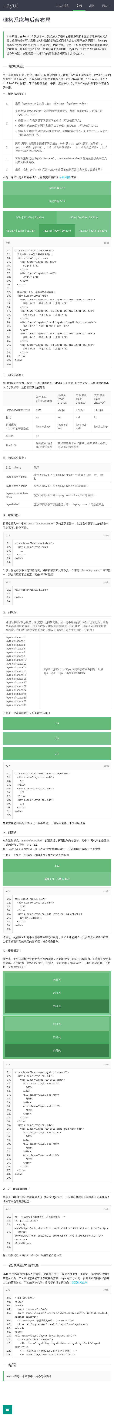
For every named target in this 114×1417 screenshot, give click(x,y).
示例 (92, 5)
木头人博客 (62, 5)
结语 (12, 1365)
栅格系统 (16, 66)
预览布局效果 (79, 1282)
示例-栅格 (65, 177)
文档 (79, 5)
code (106, 243)
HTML (106, 1290)
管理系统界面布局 (23, 1265)
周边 (106, 5)
